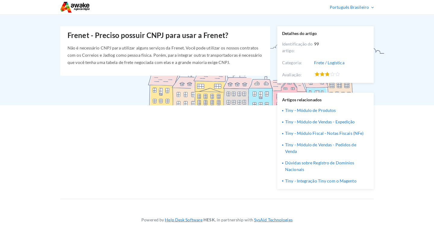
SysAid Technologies (273, 219)
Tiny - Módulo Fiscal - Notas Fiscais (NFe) (324, 133)
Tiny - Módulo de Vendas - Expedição (320, 121)
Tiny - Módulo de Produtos (310, 110)
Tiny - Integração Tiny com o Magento (321, 180)
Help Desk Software (184, 219)
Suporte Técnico (92, 7)
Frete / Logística (329, 62)
